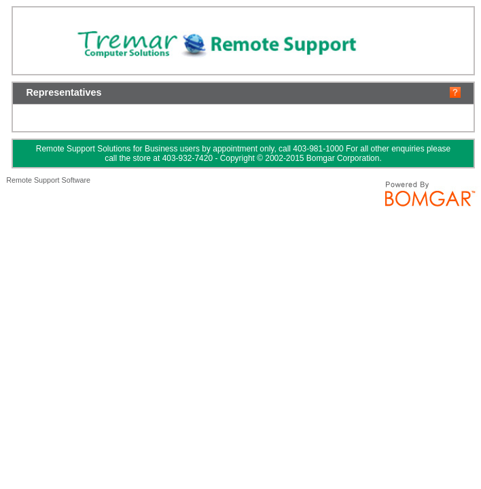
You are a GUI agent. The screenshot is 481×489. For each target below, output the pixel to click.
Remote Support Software (48, 180)
